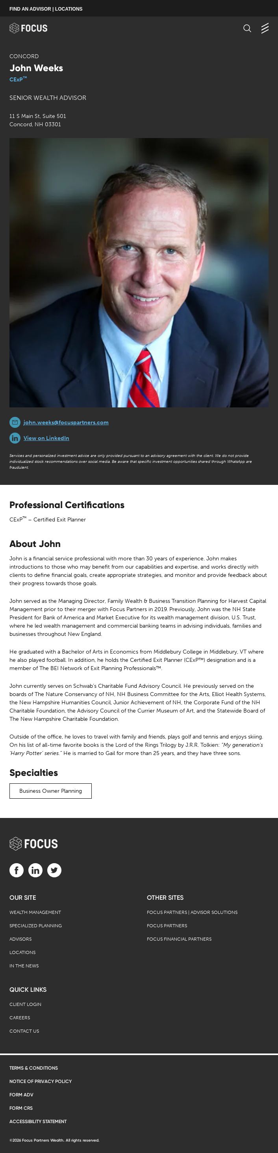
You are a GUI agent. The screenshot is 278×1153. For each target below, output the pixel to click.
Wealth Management (35, 912)
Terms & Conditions (33, 1068)
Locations (22, 952)
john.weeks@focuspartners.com (66, 422)
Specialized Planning (35, 925)
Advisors (20, 939)
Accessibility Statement (38, 1121)
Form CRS (21, 1108)
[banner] (36, 28)
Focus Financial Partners (179, 939)
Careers (19, 1017)
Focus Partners (167, 925)
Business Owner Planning (50, 791)
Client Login (25, 1004)
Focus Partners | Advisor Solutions (192, 912)
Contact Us (24, 1031)
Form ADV (21, 1095)
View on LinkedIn (46, 438)
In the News (24, 966)
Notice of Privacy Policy (40, 1081)
